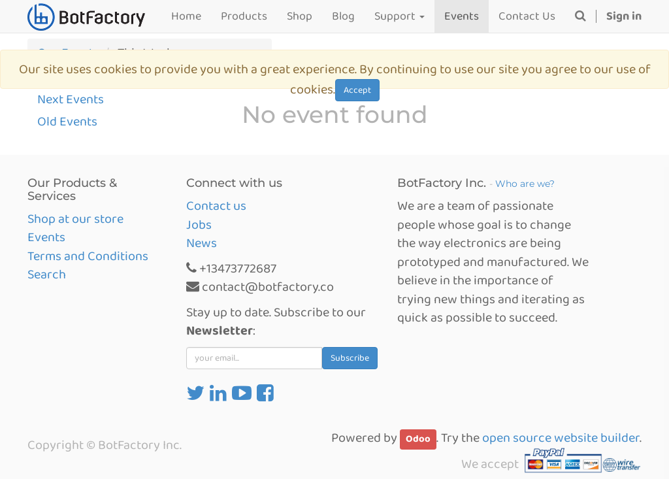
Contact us (216, 205)
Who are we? (525, 183)
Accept (357, 90)
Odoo (418, 439)
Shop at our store (75, 218)
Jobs (199, 224)
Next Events (70, 99)
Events (46, 237)
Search (46, 274)
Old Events (67, 121)
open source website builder (561, 437)
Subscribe (350, 358)
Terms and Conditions (87, 256)
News (201, 243)
